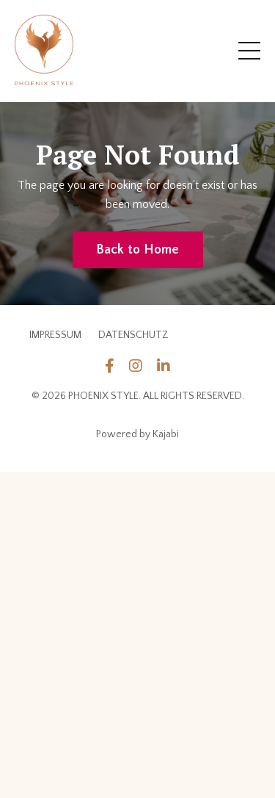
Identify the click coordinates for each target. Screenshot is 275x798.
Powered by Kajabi (137, 434)
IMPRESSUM (55, 335)
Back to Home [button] (138, 249)
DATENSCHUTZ (133, 335)
